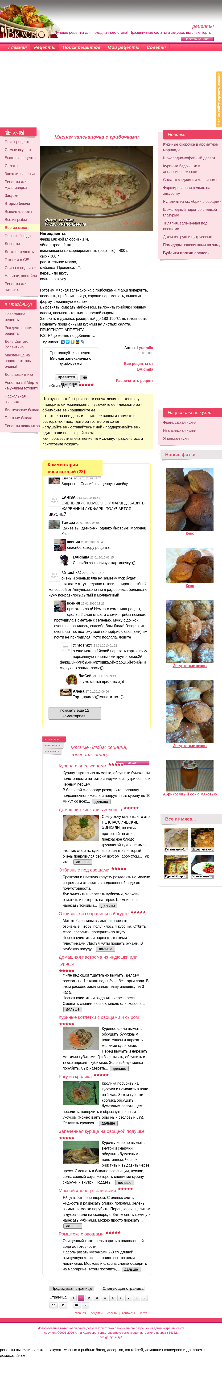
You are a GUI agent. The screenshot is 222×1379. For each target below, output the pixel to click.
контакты (128, 1313)
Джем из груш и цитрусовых (187, 237)
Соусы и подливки (21, 268)
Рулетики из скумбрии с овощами (192, 201)
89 (76, 1305)
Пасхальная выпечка (15, 399)
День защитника (19, 374)
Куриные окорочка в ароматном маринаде (190, 147)
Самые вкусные (18, 150)
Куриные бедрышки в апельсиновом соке (181, 169)
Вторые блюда (17, 204)
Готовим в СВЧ (18, 260)
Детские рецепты (20, 252)
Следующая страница (123, 1288)
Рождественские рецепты (19, 330)
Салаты (11, 166)
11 (63, 1305)
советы (112, 1313)
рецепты (97, 1313)
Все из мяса (16, 228)
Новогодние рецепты (15, 317)
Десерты (12, 244)
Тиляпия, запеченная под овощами (185, 226)
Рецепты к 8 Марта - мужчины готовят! (21, 385)
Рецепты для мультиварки (16, 185)
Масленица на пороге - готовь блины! (18, 360)
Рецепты (45, 47)
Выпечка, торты (18, 212)
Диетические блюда (22, 410)
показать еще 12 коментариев (74, 713)
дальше (101, 801)
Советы (156, 47)
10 (53, 1305)
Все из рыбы (16, 220)
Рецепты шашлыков (22, 426)
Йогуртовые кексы (190, 664)
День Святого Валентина (16, 344)
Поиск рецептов (82, 47)
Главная (17, 47)
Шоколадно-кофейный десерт (189, 158)
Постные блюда (18, 418)
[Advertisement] (111, 92)
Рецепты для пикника (16, 287)
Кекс (190, 531)
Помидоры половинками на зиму (192, 245)
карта (143, 1313)
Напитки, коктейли (21, 276)
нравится (66, 377)
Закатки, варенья (20, 174)
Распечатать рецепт (134, 381)
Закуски (11, 196)
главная (80, 1313)
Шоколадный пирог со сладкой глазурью (190, 212)
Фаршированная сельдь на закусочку (186, 190)
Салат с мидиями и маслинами (190, 180)
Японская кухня (176, 438)
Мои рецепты (124, 47)
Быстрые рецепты (20, 158)
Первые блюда (18, 236)
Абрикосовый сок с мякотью (190, 792)
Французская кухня (179, 422)
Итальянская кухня (179, 430)
